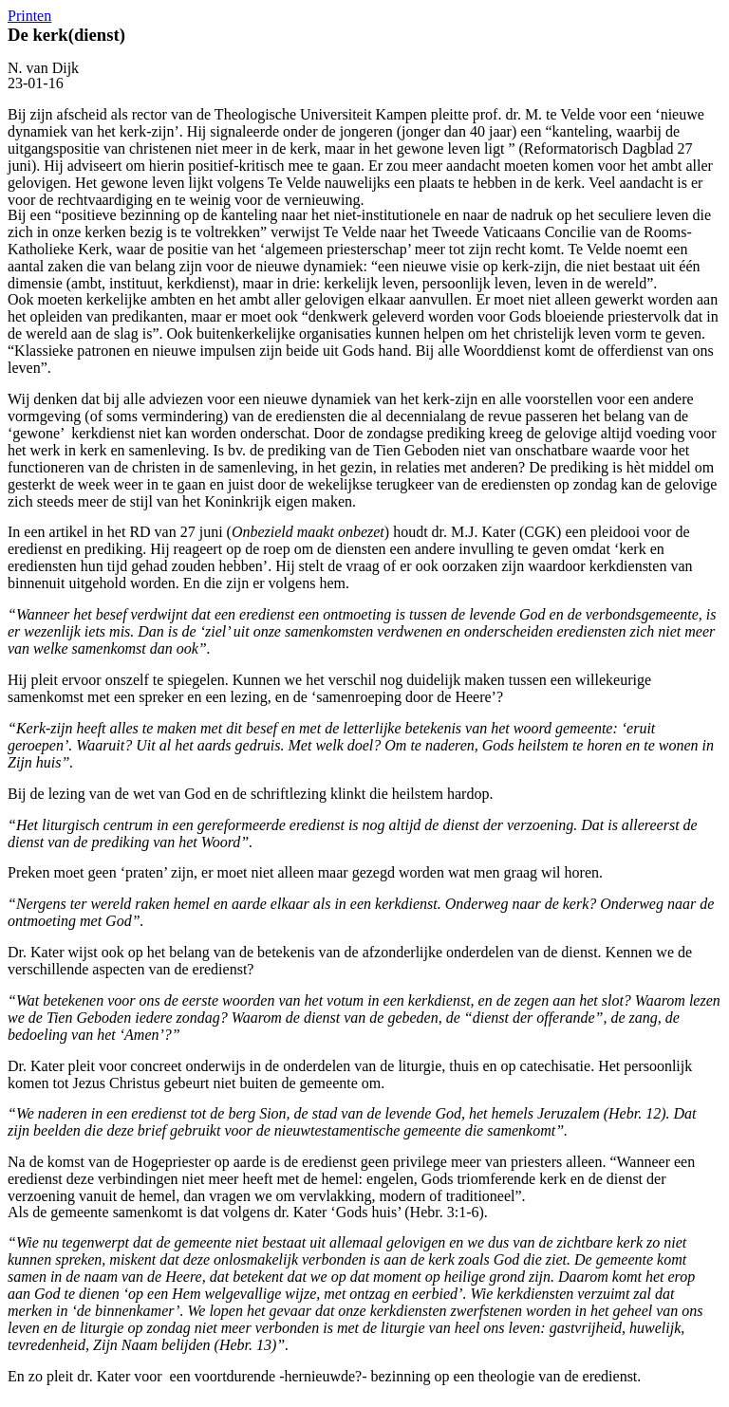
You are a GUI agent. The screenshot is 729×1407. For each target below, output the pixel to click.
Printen (29, 16)
